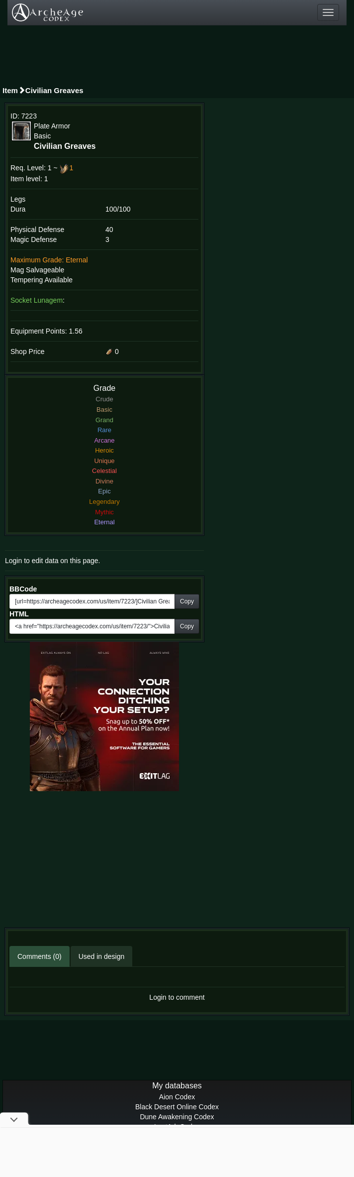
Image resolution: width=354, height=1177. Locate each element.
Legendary (104, 501)
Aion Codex (177, 1097)
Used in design (102, 956)
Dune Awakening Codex (177, 1117)
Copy (187, 601)
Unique (104, 461)
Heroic (104, 450)
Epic (104, 491)
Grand (104, 420)
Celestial (104, 470)
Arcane (104, 440)
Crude (104, 399)
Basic (104, 409)
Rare (104, 430)
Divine (104, 481)
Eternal (104, 522)
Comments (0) (39, 956)
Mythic (104, 512)
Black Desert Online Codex (177, 1107)
